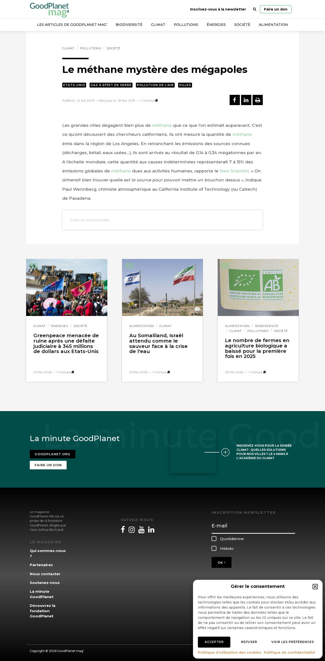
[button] (315, 586)
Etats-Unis (74, 85)
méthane (162, 125)
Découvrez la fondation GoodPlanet (42, 609)
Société (242, 24)
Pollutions (186, 24)
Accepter (214, 642)
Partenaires (41, 563)
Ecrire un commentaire (89, 220)
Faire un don (275, 9)
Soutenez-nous (45, 581)
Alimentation (273, 24)
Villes (185, 85)
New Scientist (234, 170)
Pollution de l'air (155, 85)
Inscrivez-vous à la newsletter (218, 9)
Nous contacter (45, 572)
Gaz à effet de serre (111, 85)
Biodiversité (129, 24)
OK (221, 561)
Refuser (249, 642)
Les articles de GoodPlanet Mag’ (72, 24)
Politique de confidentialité (289, 652)
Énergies (216, 24)
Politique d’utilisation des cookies (229, 652)
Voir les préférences (292, 642)
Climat (158, 24)
